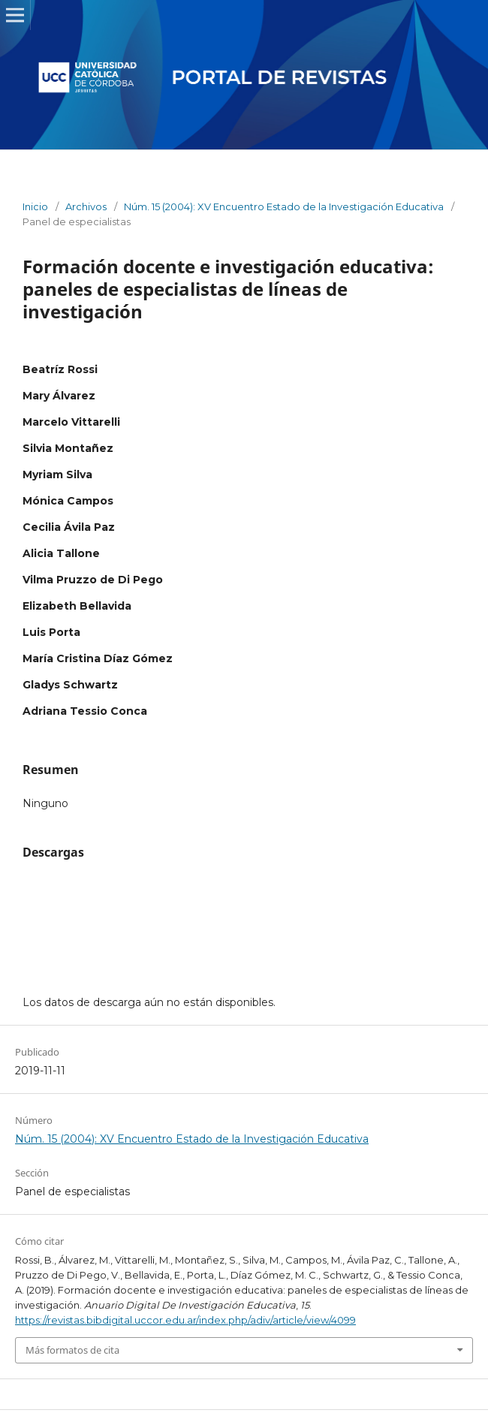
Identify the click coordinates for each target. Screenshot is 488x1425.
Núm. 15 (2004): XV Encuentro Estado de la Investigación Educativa (284, 206)
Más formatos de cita (72, 1350)
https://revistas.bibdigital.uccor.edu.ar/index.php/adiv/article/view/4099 (185, 1320)
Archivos (86, 206)
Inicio (35, 206)
